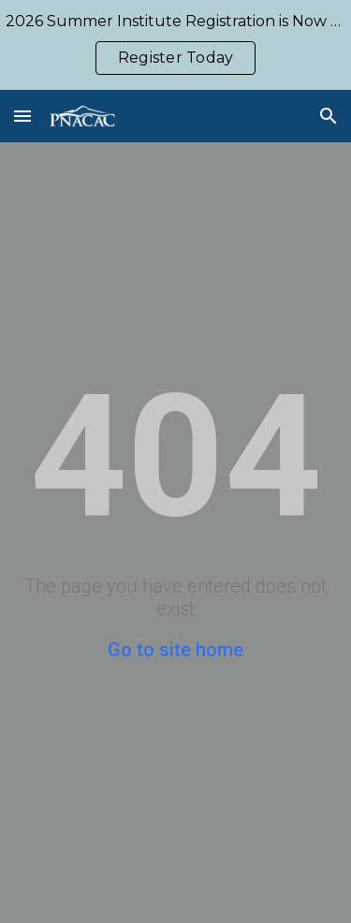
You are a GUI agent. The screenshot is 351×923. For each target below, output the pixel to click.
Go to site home (175, 649)
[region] (175, 45)
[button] (22, 115)
